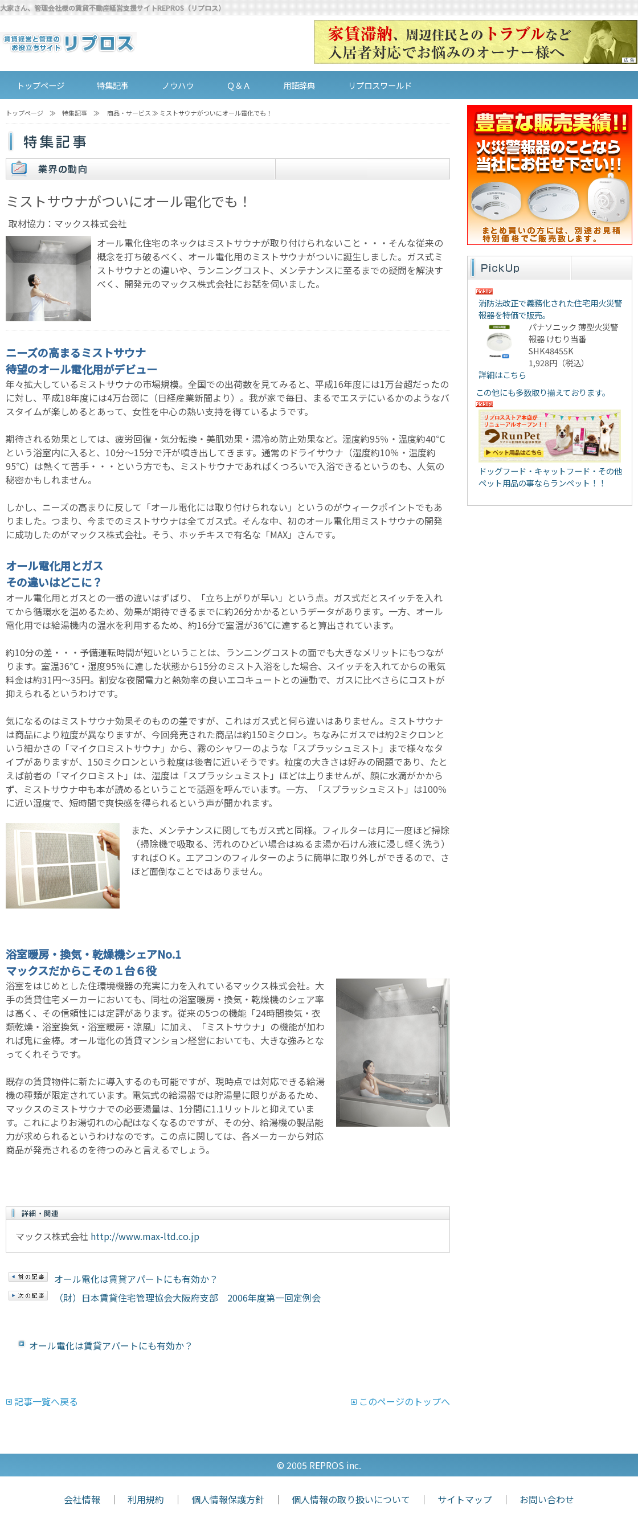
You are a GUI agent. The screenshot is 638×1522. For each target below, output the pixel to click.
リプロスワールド (380, 85)
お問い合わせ (547, 1499)
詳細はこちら (502, 374)
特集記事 (113, 85)
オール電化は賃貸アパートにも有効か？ (136, 1279)
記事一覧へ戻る (46, 1401)
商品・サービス (129, 112)
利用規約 (146, 1499)
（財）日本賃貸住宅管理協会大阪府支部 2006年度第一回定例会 (187, 1297)
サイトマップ (464, 1499)
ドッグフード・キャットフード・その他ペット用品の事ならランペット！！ (550, 477)
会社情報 (82, 1499)
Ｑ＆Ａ (239, 85)
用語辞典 (299, 85)
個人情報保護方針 (227, 1499)
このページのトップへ (404, 1401)
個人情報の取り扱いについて (351, 1499)
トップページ (40, 85)
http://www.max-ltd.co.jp (145, 1236)
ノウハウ (178, 85)
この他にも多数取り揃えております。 (543, 392)
